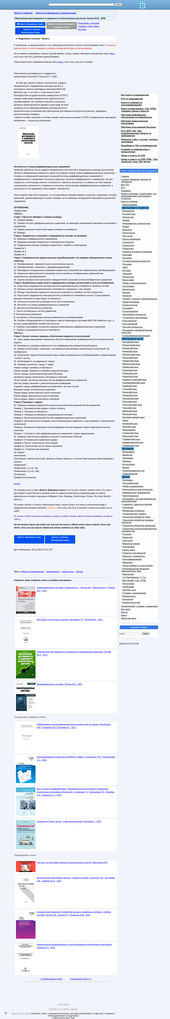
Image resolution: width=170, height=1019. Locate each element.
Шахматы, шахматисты (134, 556)
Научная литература (132, 327)
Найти (124, 615)
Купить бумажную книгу (29, 537)
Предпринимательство (134, 471)
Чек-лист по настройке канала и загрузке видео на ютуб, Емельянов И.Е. (72, 862)
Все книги (125, 609)
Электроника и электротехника (138, 489)
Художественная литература (136, 261)
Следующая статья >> (81, 979)
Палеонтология (130, 305)
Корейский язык (130, 376)
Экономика (128, 458)
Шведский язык (130, 411)
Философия (128, 280)
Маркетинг (128, 455)
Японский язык (130, 414)
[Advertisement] (92, 87)
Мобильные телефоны (134, 511)
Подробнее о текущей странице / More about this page (88, 26)
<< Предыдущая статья (51, 979)
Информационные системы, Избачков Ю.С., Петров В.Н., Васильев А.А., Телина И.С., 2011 (76, 589)
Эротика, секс (129, 590)
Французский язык (131, 345)
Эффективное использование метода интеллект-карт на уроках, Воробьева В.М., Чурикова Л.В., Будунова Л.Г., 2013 (73, 726)
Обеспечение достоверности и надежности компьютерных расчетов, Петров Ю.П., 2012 (74, 653)
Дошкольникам (130, 205)
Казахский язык (130, 392)
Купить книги (129, 550)
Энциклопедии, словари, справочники (139, 606)
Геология (127, 534)
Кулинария (128, 599)
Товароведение (130, 474)
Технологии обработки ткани (136, 517)
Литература (128, 217)
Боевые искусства (131, 602)
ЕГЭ (123, 188)
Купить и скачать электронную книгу (60, 538)
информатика (52, 572)
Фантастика (128, 574)
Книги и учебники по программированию (131, 103)
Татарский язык (130, 370)
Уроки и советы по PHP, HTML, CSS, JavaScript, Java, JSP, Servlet (139, 160)
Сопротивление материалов (136, 336)
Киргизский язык (130, 436)
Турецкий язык (130, 389)
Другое (124, 612)
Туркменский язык (131, 439)
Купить (17, 484)
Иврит (125, 420)
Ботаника (127, 258)
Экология (127, 296)
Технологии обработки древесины (139, 525)
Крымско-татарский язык (134, 380)
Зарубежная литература (134, 314)
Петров (79, 572)
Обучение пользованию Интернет (138, 127)
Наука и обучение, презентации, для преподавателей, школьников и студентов (138, 196)
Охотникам (128, 507)
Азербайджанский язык (134, 383)
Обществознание (131, 302)
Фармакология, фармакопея (136, 493)
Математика (128, 211)
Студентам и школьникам (135, 318)
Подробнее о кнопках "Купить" (34, 39)
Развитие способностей (134, 553)
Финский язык (129, 427)
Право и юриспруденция (134, 283)
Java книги (128, 540)
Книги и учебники (129, 201)
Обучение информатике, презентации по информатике (136, 116)
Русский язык (129, 214)
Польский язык (130, 401)
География (128, 308)
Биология (127, 230)
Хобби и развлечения (133, 486)
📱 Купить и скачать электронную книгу (30, 30)
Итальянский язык (131, 354)
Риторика (127, 264)
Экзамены (126, 191)
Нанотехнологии (130, 496)
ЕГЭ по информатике (132, 99)
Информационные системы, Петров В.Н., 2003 (59, 684)
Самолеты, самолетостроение (137, 504)
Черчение (127, 274)
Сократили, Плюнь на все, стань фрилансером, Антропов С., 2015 (69, 821)
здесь (112, 53)
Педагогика (128, 248)
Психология (128, 277)
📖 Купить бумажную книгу (30, 24)
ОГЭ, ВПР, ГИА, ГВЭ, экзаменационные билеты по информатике (136, 133)
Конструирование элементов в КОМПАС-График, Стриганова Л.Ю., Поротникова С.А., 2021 (76, 758)
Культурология (130, 321)
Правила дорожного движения (137, 252)
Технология (128, 242)
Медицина (128, 562)
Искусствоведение (131, 239)
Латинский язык (130, 358)
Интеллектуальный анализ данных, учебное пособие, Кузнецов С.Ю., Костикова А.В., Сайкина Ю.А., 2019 (76, 879)
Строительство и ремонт (134, 514)
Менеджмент (129, 452)
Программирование (132, 559)
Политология (129, 233)
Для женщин (129, 547)
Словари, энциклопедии (134, 593)
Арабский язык (130, 386)
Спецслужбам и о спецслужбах (138, 565)
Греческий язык (130, 395)
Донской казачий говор (134, 417)
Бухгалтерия (129, 464)
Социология (128, 245)
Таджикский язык (131, 445)
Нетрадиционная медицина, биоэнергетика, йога (136, 570)
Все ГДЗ (125, 185)
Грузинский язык (130, 433)
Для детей (128, 236)
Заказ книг (128, 537)
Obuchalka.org (20, 1013)
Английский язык (131, 342)
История (127, 270)
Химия (126, 226)
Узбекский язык (130, 373)
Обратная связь (128, 618)
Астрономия (128, 286)
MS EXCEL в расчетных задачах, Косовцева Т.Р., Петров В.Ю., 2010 (69, 620)
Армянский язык (130, 367)
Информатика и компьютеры (136, 223)
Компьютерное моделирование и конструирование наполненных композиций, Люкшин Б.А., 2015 (74, 946)
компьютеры (68, 572)
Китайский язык (130, 423)
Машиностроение (131, 544)
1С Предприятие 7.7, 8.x (134, 577)
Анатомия (127, 255)
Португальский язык (132, 405)
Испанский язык (130, 348)
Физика (126, 220)
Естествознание (130, 311)
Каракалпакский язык (133, 442)
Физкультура (129, 289)
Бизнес (126, 467)
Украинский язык (131, 361)
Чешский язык (129, 408)
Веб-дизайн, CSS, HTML (134, 580)
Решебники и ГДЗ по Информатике (139, 146)
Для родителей (130, 324)
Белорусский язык (131, 364)
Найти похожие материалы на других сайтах (61, 25)
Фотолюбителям (130, 483)
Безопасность (129, 596)
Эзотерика (128, 480)
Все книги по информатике (135, 95)
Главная (125, 176)
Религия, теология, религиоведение (140, 299)
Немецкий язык (130, 351)
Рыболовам (128, 587)
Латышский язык (131, 398)
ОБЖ (125, 267)
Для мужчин (128, 584)
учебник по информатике (32, 572)
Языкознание (129, 430)
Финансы (127, 461)
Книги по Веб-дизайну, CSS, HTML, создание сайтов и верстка (139, 110)
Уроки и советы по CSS (133, 155)
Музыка (126, 292)
